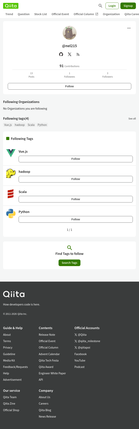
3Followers (107, 74)
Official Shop (11, 410)
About (7, 334)
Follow (69, 86)
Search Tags (69, 263)
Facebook (80, 354)
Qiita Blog (45, 410)
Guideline (9, 354)
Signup (128, 6)
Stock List (40, 14)
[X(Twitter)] (69, 54)
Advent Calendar (49, 354)
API (41, 379)
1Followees (69, 74)
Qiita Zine (9, 403)
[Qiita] (10, 6)
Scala (31, 125)
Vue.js (8, 125)
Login (112, 6)
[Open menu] (129, 28)
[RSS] (78, 54)
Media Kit (9, 360)
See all (132, 118)
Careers (43, 403)
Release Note (47, 334)
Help (6, 373)
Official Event (60, 14)
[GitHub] (61, 54)
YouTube (79, 360)
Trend (9, 14)
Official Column (86, 14)
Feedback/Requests (15, 367)
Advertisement (12, 379)
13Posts (31, 74)
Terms (7, 341)
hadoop (20, 125)
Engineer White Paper (52, 373)
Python (42, 125)
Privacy (7, 347)
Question (23, 14)
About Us (44, 397)
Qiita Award (46, 367)
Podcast (79, 367)
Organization (111, 14)
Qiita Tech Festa (49, 360)
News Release (47, 416)
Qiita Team (10, 397)
